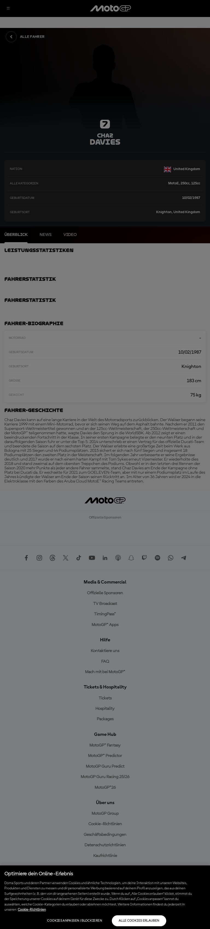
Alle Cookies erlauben (139, 920)
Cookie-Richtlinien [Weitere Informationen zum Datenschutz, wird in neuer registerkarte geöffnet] (32, 909)
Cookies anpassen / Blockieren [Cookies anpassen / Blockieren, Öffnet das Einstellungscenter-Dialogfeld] (74, 920)
